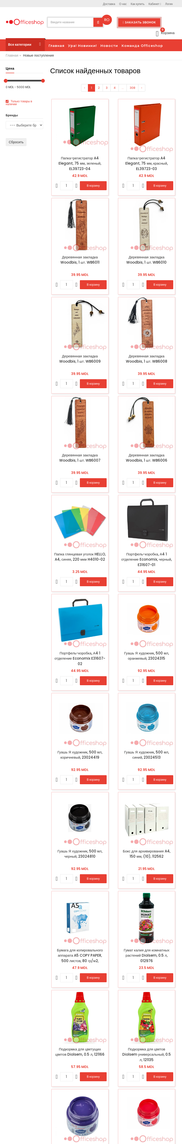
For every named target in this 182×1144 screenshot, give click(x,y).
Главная (12, 55)
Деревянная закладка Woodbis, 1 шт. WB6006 (146, 458)
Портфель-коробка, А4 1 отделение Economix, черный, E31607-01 (146, 559)
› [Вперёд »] (141, 88)
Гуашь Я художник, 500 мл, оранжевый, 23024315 (146, 656)
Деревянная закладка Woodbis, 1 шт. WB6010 (146, 260)
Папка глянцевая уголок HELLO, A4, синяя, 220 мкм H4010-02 (79, 557)
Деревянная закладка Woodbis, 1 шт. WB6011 (80, 260)
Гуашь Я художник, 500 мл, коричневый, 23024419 (80, 755)
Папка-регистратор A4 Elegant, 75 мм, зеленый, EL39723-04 (80, 163)
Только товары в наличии (19, 103)
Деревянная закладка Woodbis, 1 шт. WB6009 (80, 359)
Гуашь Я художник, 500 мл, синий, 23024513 (146, 755)
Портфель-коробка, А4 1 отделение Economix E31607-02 (80, 658)
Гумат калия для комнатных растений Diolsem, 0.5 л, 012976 (146, 955)
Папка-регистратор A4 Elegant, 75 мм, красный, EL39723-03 (146, 163)
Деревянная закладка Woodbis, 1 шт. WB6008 (146, 359)
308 (132, 88)
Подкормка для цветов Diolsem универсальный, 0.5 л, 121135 (146, 1054)
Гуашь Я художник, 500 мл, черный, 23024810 (80, 854)
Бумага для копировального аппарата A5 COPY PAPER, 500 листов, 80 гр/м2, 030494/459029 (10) (80, 955)
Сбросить (16, 142)
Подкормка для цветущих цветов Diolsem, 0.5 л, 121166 (80, 1052)
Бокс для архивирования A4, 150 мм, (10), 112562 (146, 854)
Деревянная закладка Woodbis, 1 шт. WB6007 (79, 458)
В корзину (93, 186)
